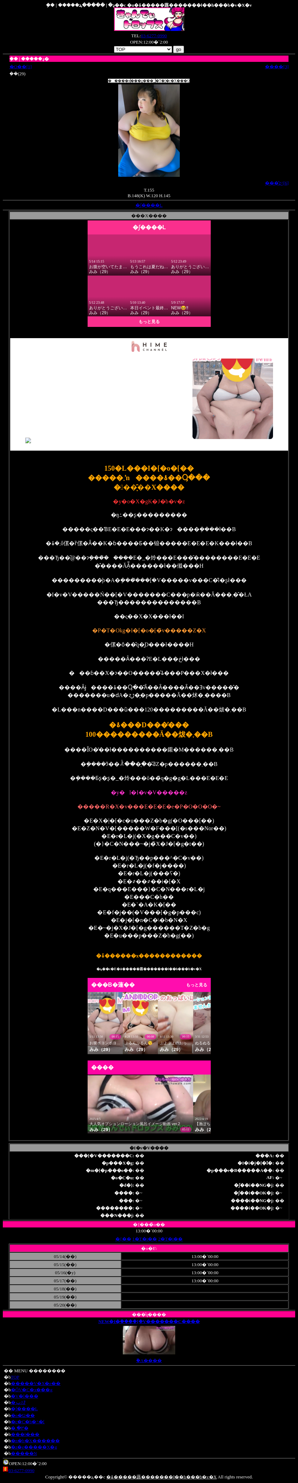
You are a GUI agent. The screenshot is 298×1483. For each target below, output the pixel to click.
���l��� (25, 1434)
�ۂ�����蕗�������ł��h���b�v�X (161, 1476)
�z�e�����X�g (34, 1447)
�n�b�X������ (35, 1440)
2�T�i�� (170, 1239)
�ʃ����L (149, 205)
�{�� (123, 1239)
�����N (24, 1453)
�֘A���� (149, 1360)
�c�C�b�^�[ (28, 1421)
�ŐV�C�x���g (31, 1389)
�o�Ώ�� (23, 1415)
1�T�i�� (144, 1239)
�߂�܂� (19, 1428)
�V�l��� (24, 1396)
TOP (15, 1377)
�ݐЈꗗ (18, 1402)
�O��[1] (20, 66)
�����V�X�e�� (36, 1383)
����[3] (277, 66)
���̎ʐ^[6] (277, 183)
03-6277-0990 (154, 35)
